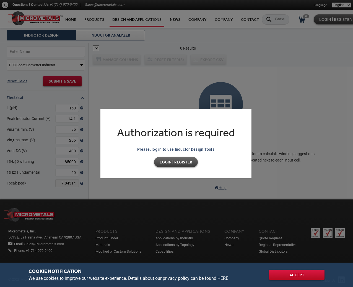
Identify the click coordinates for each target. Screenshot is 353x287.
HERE (222, 278)
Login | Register (176, 162)
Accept (296, 274)
